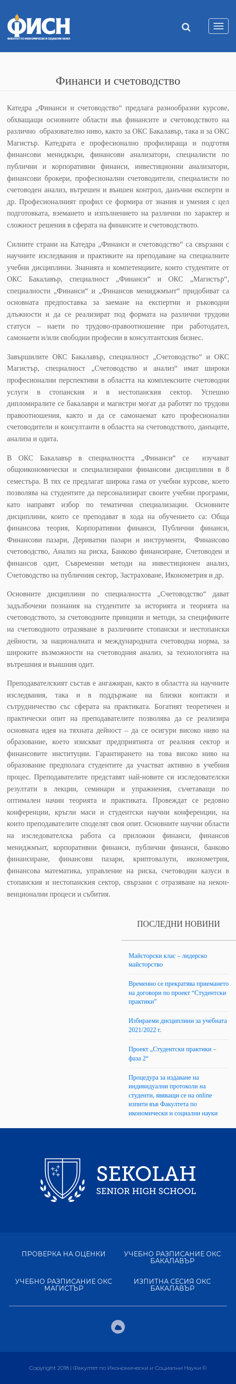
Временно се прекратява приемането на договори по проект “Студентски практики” (179, 992)
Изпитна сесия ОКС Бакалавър (172, 1284)
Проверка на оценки (64, 1254)
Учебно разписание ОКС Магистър (63, 1284)
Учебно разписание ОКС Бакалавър (172, 1257)
